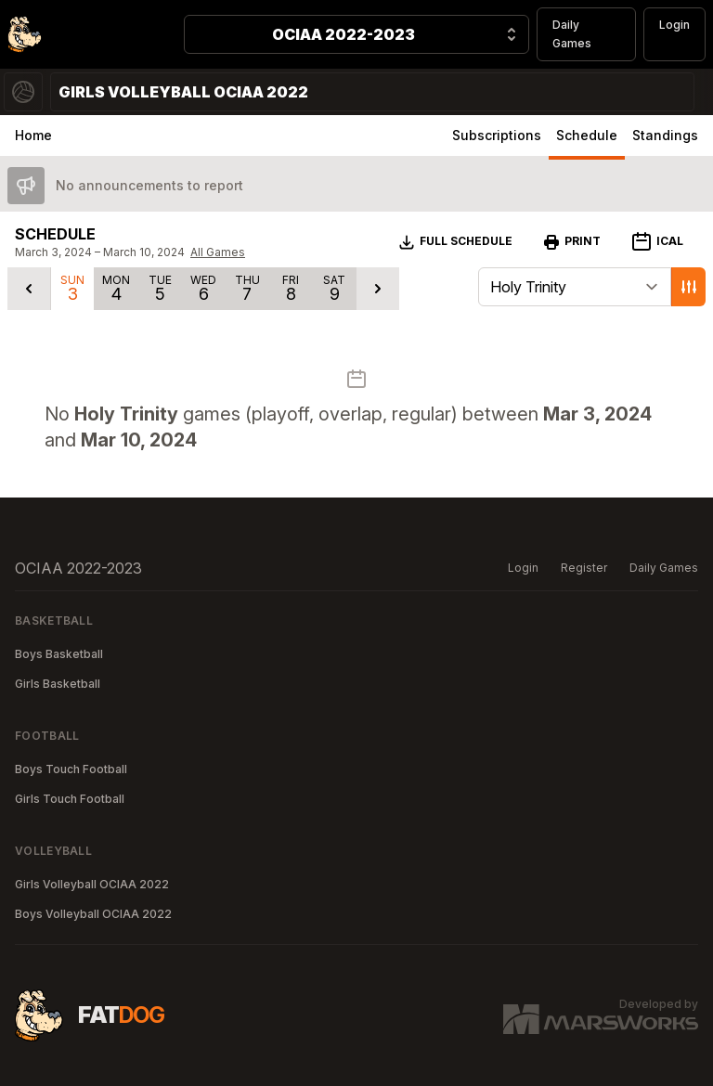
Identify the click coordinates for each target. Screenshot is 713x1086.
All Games (217, 252)
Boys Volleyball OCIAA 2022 (93, 914)
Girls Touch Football (69, 799)
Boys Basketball (59, 654)
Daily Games (571, 34)
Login (674, 25)
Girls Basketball (57, 684)
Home (33, 135)
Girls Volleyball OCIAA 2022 (92, 884)
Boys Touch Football (71, 769)
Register (584, 568)
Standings (665, 135)
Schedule (586, 135)
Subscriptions (496, 135)
